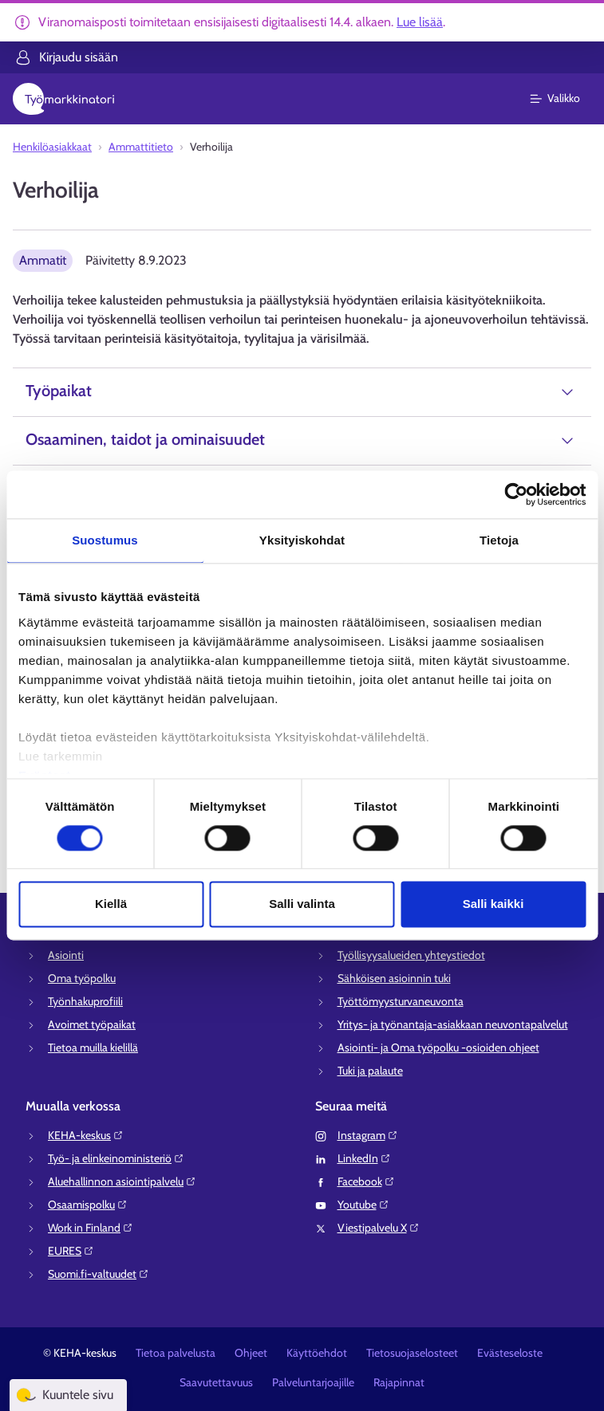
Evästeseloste (510, 1353)
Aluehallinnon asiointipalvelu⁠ (122, 1181)
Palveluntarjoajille (313, 1382)
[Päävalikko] (564, 99)
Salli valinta (302, 904)
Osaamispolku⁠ (88, 1204)
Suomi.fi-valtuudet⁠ (98, 1274)
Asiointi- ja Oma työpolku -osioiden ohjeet (438, 1047)
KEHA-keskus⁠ (86, 1135)
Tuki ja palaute (370, 1070)
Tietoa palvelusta (175, 1353)
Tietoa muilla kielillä (93, 1047)
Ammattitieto (141, 147)
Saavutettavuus (216, 1382)
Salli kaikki (493, 904)
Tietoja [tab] (499, 540)
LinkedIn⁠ (364, 1158)
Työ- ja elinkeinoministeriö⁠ (116, 1158)
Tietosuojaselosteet (412, 1353)
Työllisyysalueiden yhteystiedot (411, 955)
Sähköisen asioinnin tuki (394, 978)
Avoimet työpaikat (92, 1024)
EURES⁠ (71, 1251)
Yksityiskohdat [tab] (302, 540)
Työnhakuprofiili (85, 1001)
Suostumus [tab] (105, 540)
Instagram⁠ (368, 1135)
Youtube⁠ (363, 1204)
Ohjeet (251, 1353)
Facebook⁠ (366, 1181)
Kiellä (111, 904)
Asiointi (66, 955)
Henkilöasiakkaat (52, 147)
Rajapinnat (398, 1382)
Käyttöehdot (316, 1353)
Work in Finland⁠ (90, 1227)
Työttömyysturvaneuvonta (401, 1001)
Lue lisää (420, 21)
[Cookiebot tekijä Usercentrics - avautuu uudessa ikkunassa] (516, 494)
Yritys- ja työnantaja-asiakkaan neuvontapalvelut (453, 1024)
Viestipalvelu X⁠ (379, 1227)
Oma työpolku (82, 978)
